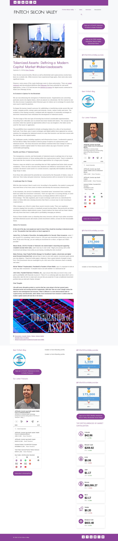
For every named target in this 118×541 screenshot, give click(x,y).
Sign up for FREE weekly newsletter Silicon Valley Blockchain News (93, 41)
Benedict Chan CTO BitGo (22, 337)
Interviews (88, 9)
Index (80, 9)
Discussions (97, 9)
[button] (81, 14)
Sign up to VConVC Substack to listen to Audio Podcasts (93, 26)
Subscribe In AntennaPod (91, 219)
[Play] (43, 316)
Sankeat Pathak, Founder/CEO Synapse (26, 444)
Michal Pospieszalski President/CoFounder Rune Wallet (29, 339)
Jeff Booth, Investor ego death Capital (25, 439)
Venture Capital (40, 336)
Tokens (33, 336)
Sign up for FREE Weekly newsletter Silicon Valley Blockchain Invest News (91, 416)
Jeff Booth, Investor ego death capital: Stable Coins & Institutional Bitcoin (93, 170)
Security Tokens (26, 336)
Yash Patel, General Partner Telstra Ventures (27, 449)
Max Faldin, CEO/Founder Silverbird (25, 455)
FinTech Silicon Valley (70, 9)
